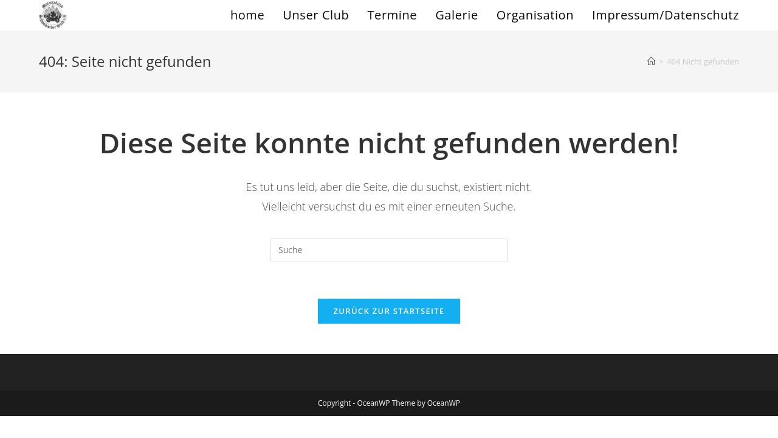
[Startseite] (651, 61)
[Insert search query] (389, 250)
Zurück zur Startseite (389, 310)
